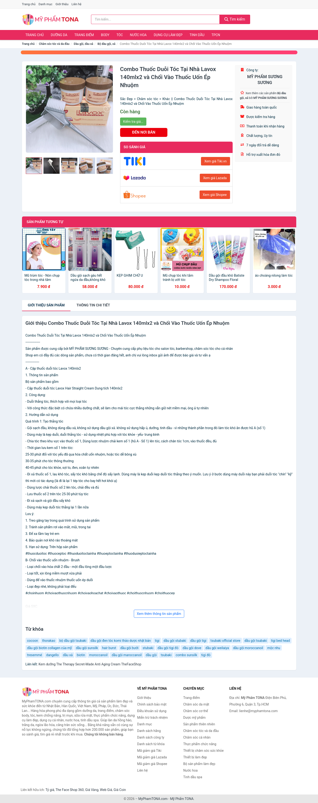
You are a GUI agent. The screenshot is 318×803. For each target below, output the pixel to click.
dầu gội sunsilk (87, 648)
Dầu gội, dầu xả (83, 44)
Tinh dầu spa (192, 777)
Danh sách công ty (150, 737)
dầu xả (68, 655)
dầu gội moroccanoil (248, 648)
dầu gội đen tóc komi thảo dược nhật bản (121, 640)
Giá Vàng (91, 790)
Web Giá (106, 790)
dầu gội (151, 655)
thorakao (48, 640)
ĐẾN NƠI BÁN (143, 132)
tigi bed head (280, 640)
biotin (81, 655)
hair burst (109, 648)
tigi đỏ (205, 655)
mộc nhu (273, 648)
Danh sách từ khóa (151, 744)
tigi (157, 640)
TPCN (215, 35)
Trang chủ (28, 4)
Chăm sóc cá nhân (196, 737)
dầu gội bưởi (129, 648)
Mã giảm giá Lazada (152, 757)
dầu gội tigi (198, 640)
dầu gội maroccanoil (127, 655)
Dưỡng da (59, 35)
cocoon (32, 640)
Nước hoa (138, 35)
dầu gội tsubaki (255, 640)
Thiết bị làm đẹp (195, 757)
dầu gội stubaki (175, 640)
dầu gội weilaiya (217, 648)
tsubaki (166, 655)
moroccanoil (98, 655)
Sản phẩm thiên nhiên (199, 724)
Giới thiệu (62, 4)
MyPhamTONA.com (153, 799)
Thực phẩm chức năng (199, 744)
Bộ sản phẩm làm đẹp (199, 764)
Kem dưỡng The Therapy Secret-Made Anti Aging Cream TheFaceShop (90, 664)
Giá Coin (119, 790)
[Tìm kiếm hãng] (155, 19)
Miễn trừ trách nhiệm (152, 717)
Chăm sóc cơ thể (195, 711)
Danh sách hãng (149, 731)
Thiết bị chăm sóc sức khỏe (203, 750)
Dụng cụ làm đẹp (168, 35)
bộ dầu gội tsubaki (72, 640)
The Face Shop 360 (70, 790)
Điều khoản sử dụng (151, 711)
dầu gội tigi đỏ (168, 648)
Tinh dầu (197, 35)
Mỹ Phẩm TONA (181, 799)
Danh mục (45, 4)
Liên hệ (77, 4)
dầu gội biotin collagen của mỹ (49, 648)
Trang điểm (84, 35)
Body (105, 35)
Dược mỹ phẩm (194, 717)
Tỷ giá (49, 790)
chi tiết (93, 305)
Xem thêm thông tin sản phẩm (159, 614)
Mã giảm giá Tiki (149, 750)
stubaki (148, 648)
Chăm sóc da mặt (196, 704)
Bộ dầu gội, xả (106, 44)
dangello (52, 655)
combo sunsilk (186, 655)
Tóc (120, 35)
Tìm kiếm (234, 19)
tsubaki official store (225, 640)
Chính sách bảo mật (151, 704)
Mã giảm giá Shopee (152, 764)
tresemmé (34, 655)
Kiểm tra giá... (133, 121)
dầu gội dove (192, 648)
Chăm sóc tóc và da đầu (54, 44)
